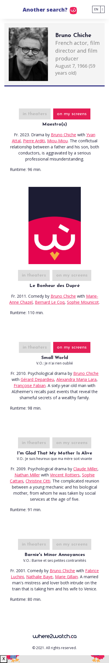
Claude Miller (85, 469)
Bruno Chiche (63, 134)
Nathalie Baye (39, 576)
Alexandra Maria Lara (76, 379)
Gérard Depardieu (37, 379)
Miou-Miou (57, 140)
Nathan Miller (27, 475)
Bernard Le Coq (50, 302)
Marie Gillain (66, 576)
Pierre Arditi (34, 140)
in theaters (35, 114)
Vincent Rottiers (65, 475)
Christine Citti (38, 481)
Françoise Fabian (30, 385)
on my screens (72, 114)
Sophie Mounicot (83, 302)
